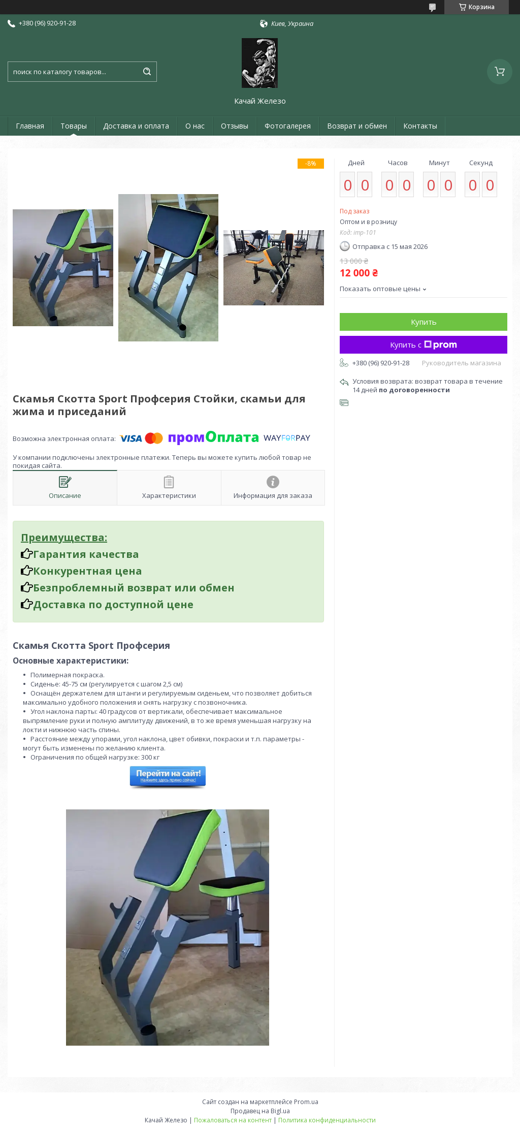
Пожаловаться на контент (233, 1120)
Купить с (423, 344)
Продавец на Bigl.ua (260, 1111)
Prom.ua (306, 1101)
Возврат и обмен (357, 126)
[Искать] (147, 71)
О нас (195, 126)
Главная (30, 126)
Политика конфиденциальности (327, 1120)
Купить (424, 322)
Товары (73, 126)
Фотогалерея (288, 126)
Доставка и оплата (136, 126)
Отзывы (234, 126)
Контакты (420, 126)
